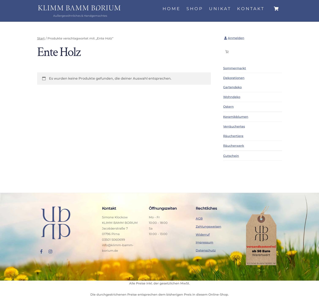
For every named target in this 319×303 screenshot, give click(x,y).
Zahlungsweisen (208, 226)
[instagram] (50, 251)
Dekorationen (233, 78)
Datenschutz (206, 250)
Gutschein (231, 156)
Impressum (204, 242)
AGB (199, 218)
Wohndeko (231, 97)
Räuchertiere (233, 136)
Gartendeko (232, 87)
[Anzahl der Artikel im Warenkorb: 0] (227, 52)
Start (41, 38)
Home (172, 8)
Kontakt (251, 8)
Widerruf (203, 234)
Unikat (220, 8)
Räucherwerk (233, 146)
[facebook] (41, 251)
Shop (194, 8)
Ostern (228, 107)
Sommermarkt (234, 68)
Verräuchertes (234, 126)
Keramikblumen (235, 117)
